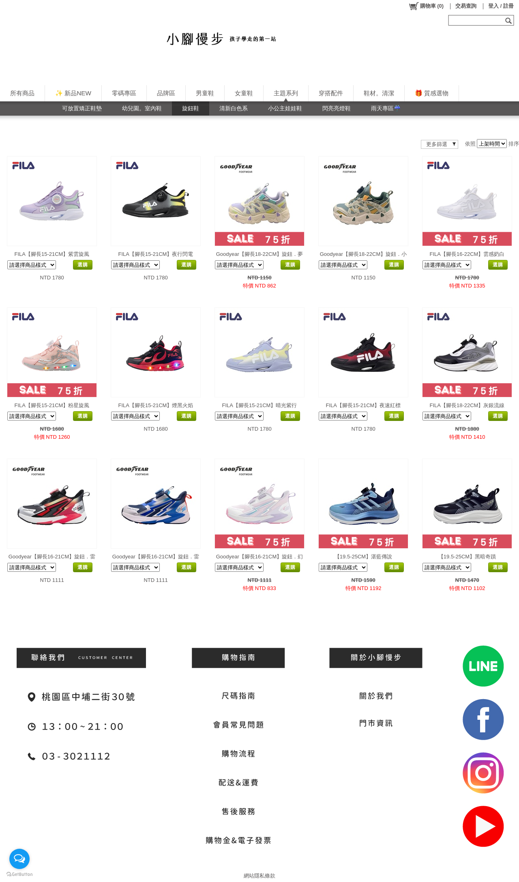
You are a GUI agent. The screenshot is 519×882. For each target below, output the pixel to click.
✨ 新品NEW (73, 93)
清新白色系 (233, 108)
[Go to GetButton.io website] (19, 874)
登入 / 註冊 (501, 6)
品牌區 (166, 93)
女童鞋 (244, 93)
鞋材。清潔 (379, 93)
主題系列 (286, 93)
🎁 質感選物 (431, 93)
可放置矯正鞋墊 (82, 108)
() (426, 6)
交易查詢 (465, 6)
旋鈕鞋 (190, 108)
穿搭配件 (331, 93)
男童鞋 (205, 93)
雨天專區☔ (386, 108)
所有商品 (22, 93)
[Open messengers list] (19, 859)
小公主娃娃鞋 (285, 108)
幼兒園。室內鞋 (142, 108)
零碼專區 (124, 93)
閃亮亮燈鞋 (336, 108)
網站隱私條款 (259, 876)
